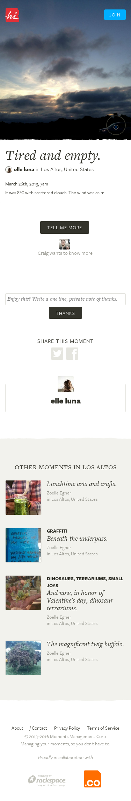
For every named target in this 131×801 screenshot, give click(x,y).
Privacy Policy (67, 727)
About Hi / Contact (29, 727)
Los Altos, (67, 169)
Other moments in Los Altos (66, 467)
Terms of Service (103, 727)
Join (115, 14)
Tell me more (64, 227)
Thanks (65, 313)
